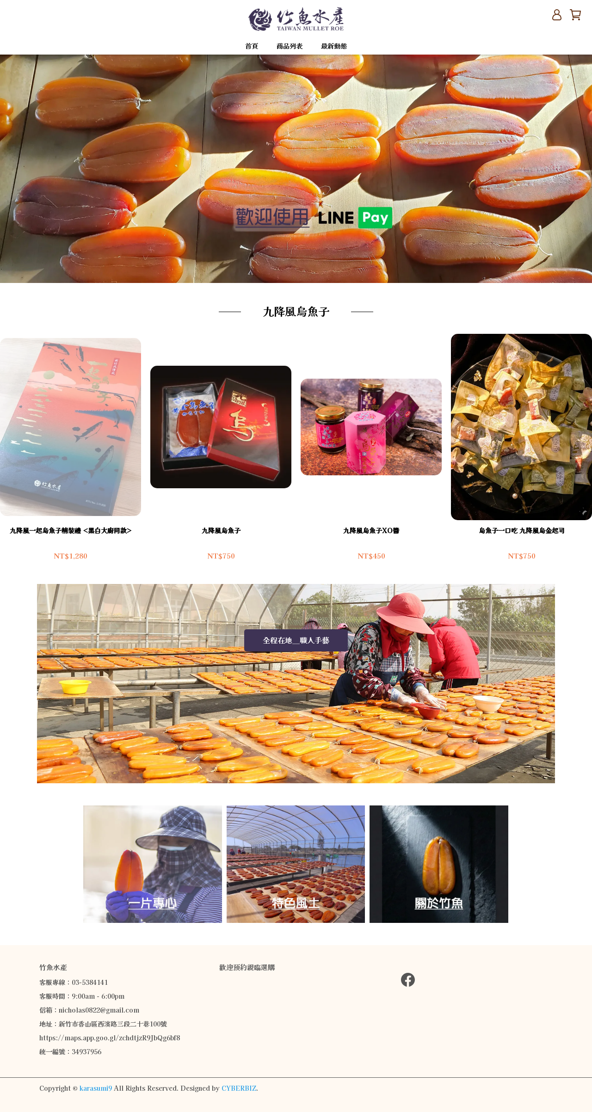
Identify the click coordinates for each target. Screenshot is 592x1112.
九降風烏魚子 (221, 530)
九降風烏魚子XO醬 (371, 530)
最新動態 (334, 46)
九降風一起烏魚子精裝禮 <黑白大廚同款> (71, 530)
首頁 (251, 46)
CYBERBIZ (239, 1088)
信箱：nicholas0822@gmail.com (89, 1010)
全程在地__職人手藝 (296, 640)
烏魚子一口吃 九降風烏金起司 (522, 530)
